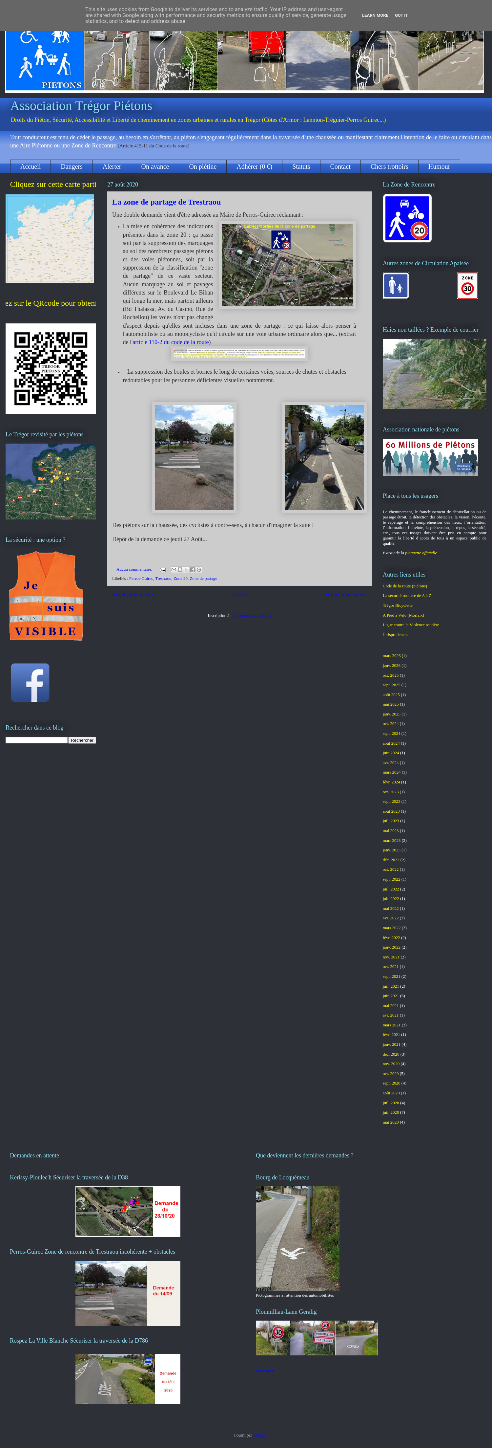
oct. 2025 (391, 675)
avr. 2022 (391, 917)
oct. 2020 (391, 1073)
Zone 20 (181, 578)
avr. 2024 (391, 762)
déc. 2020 (391, 1054)
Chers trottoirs (389, 166)
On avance (155, 166)
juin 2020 (391, 1112)
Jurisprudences (395, 634)
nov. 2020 (391, 1063)
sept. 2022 (391, 879)
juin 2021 (391, 995)
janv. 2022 (391, 947)
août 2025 (391, 694)
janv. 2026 (391, 665)
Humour (439, 166)
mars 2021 (392, 1024)
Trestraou (163, 578)
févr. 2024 (391, 781)
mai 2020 (391, 1122)
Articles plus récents (133, 594)
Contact (340, 166)
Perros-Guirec (141, 578)
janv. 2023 (391, 849)
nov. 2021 (391, 956)
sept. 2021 (391, 976)
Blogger (260, 1435)
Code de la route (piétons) (405, 585)
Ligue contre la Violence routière (411, 624)
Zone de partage (203, 578)
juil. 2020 (391, 1102)
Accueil (30, 166)
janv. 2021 (391, 1044)
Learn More (375, 15)
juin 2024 (391, 752)
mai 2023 (391, 830)
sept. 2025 (391, 684)
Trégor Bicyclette (398, 605)
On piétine (202, 166)
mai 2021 (391, 1005)
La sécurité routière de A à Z (407, 595)
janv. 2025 (391, 714)
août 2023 (391, 811)
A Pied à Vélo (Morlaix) (403, 615)
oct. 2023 (391, 791)
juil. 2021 (391, 986)
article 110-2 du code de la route (171, 342)
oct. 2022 (391, 869)
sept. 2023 (391, 801)
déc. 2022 (391, 859)
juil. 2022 (391, 889)
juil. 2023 (391, 820)
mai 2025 (391, 704)
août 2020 (391, 1092)
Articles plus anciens (345, 594)
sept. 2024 (391, 733)
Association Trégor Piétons (81, 105)
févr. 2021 (391, 1034)
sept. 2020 (391, 1083)
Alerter (112, 166)
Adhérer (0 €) (254, 166)
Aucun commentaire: (135, 569)
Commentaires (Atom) (252, 615)
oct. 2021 (391, 966)
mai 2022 (391, 908)
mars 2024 (392, 772)
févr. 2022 (391, 937)
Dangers (72, 166)
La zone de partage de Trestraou (166, 202)
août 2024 (391, 743)
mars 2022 (392, 927)
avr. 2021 (391, 1015)
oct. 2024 (391, 723)
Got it (401, 15)
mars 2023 (392, 840)
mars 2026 (392, 655)
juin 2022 (391, 898)
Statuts (301, 166)
